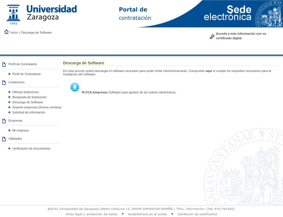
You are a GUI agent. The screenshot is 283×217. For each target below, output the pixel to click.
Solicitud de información (28, 112)
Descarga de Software (27, 102)
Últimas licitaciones (25, 92)
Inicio (14, 32)
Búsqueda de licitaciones (29, 97)
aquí (209, 71)
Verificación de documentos (31, 148)
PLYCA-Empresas (95, 92)
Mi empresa (20, 130)
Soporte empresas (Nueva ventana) (36, 107)
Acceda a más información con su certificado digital (241, 36)
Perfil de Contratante (26, 74)
